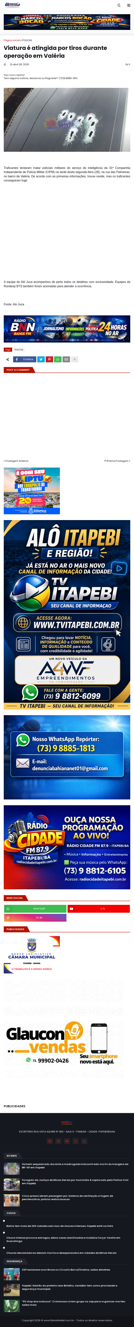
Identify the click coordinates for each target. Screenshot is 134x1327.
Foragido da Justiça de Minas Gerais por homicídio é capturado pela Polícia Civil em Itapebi (75, 1181)
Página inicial (12, 40)
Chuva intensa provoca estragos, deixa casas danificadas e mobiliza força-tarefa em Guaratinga (63, 1239)
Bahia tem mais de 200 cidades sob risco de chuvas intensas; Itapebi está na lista (59, 1226)
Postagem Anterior (17, 461)
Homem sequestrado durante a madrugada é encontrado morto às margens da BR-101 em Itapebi (75, 1166)
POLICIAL (27, 40)
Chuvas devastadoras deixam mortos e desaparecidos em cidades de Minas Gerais (61, 1253)
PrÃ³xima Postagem (116, 461)
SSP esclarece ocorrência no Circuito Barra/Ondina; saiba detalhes (66, 1269)
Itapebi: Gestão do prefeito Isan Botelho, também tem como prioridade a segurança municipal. (69, 1287)
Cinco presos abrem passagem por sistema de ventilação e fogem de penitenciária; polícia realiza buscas (67, 1197)
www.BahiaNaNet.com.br (59, 1320)
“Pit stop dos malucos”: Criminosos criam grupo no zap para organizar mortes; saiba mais (73, 1303)
